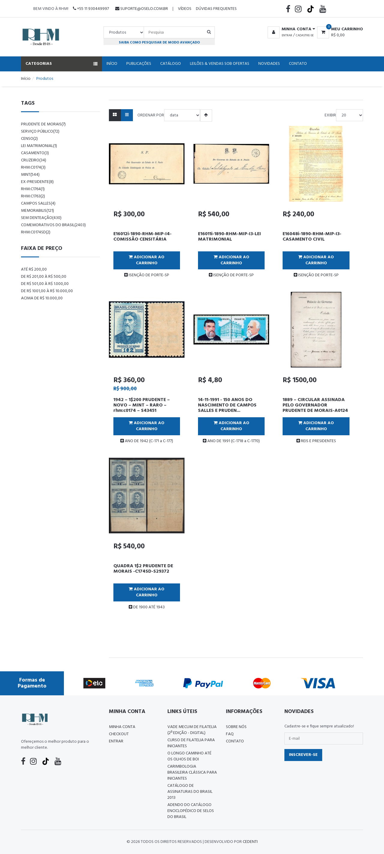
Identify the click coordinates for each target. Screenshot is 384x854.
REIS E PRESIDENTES (316, 441)
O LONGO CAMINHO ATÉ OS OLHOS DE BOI (189, 756)
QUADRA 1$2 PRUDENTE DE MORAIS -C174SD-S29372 (143, 568)
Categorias (62, 63)
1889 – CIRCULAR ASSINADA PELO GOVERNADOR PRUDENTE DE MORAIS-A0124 (315, 405)
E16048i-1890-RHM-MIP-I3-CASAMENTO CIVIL (312, 236)
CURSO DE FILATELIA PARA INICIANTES (191, 743)
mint (30, 174)
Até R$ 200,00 (34, 269)
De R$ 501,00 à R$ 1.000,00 (45, 283)
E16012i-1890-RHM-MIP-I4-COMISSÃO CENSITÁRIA (142, 236)
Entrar (287, 35)
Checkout (119, 734)
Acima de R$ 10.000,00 (42, 298)
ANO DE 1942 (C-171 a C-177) (146, 441)
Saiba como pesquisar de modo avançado (159, 42)
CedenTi (250, 841)
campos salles (38, 203)
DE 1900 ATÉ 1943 (147, 607)
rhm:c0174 (33, 167)
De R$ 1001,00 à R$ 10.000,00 (47, 291)
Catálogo (170, 63)
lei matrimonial (39, 145)
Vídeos (184, 8)
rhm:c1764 (33, 189)
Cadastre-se (305, 35)
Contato (298, 63)
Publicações (138, 63)
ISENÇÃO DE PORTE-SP (146, 275)
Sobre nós (236, 727)
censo (29, 138)
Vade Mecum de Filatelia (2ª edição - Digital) (192, 730)
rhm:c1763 (33, 196)
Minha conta (122, 727)
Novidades (269, 63)
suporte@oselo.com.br (141, 8)
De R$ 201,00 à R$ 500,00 (43, 276)
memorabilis (37, 210)
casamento (35, 153)
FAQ (230, 734)
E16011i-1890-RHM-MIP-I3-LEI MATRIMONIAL (229, 236)
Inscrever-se (303, 754)
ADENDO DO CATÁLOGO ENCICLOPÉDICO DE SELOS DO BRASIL (190, 811)
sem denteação (41, 217)
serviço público (40, 131)
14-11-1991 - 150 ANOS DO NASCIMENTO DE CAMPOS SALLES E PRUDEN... (227, 405)
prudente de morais (43, 124)
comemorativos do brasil (53, 225)
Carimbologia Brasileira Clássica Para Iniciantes (192, 772)
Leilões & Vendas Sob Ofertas (219, 63)
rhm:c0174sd (35, 232)
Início (111, 63)
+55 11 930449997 (91, 8)
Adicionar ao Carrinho (146, 260)
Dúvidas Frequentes (216, 8)
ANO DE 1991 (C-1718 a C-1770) (231, 441)
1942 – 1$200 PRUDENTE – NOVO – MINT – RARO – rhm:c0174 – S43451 (141, 405)
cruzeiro (33, 160)
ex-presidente (37, 181)
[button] (290, 29)
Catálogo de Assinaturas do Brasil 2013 (189, 791)
